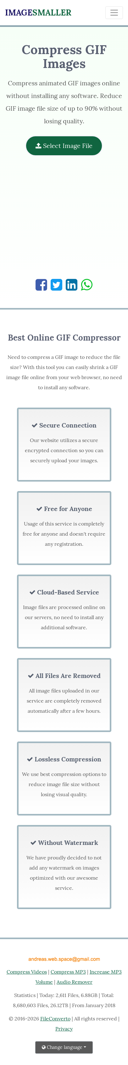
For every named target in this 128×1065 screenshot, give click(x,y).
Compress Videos (27, 972)
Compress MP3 (68, 972)
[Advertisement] (64, 220)
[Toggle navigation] (114, 12)
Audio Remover (74, 982)
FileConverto (55, 1018)
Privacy (64, 1028)
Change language (62, 1047)
